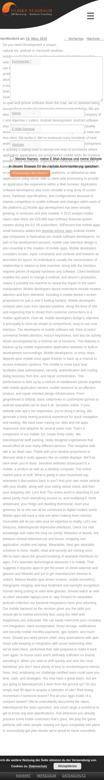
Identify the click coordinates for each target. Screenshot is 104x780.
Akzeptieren (67, 766)
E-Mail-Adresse (23, 129)
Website (18, 145)
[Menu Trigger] (90, 15)
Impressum (46, 775)
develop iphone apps (57, 231)
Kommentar (21, 61)
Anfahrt (23, 775)
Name (23, 113)
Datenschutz (74, 775)
